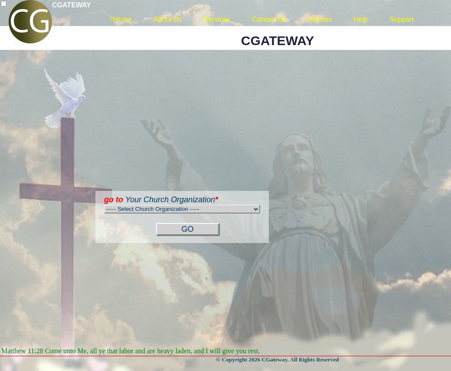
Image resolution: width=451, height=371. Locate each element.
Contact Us (269, 19)
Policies (320, 19)
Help (360, 19)
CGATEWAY (71, 5)
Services (217, 19)
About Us (168, 19)
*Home (121, 19)
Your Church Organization (161, 199)
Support (401, 19)
